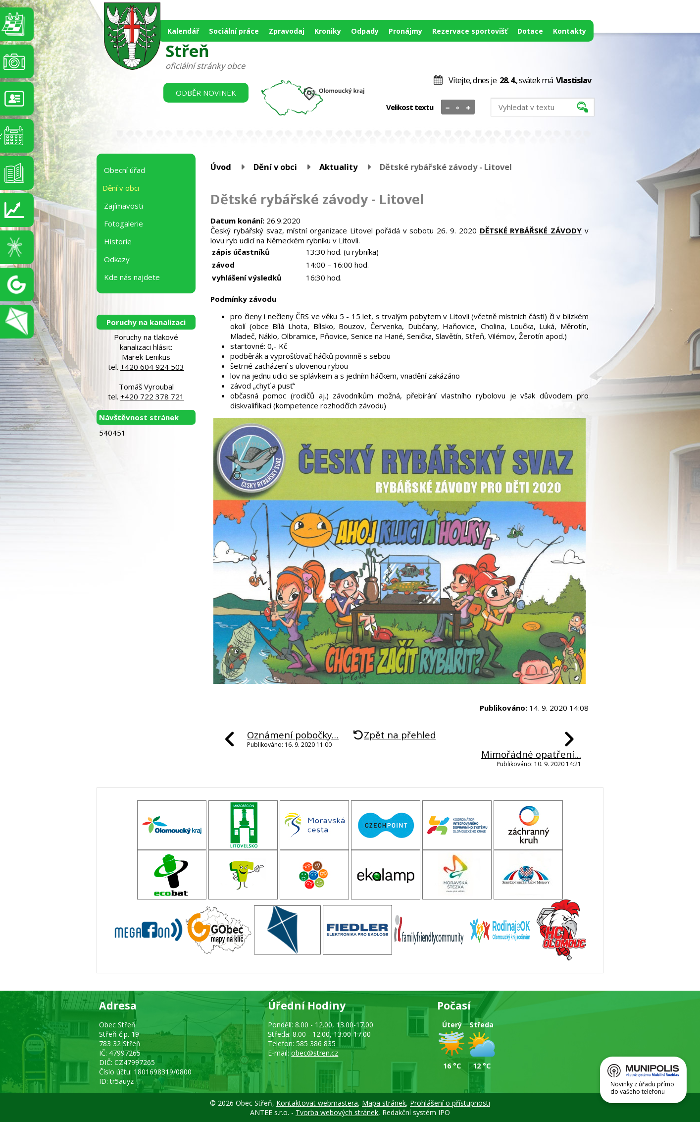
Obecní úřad (124, 170)
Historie (118, 241)
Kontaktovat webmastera (317, 1103)
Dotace (530, 31)
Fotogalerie (123, 223)
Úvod (220, 166)
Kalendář (183, 31)
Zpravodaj (286, 31)
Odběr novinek (206, 93)
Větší (468, 107)
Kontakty (569, 31)
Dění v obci (275, 166)
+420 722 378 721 (152, 396)
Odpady (365, 31)
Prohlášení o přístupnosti (450, 1103)
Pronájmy (405, 31)
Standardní (458, 107)
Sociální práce (234, 31)
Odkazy (117, 259)
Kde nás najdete (132, 277)
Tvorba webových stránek (337, 1112)
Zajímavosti (123, 206)
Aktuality (338, 166)
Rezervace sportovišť (469, 31)
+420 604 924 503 (152, 367)
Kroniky (327, 31)
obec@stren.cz (314, 1053)
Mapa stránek (384, 1103)
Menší (448, 107)
